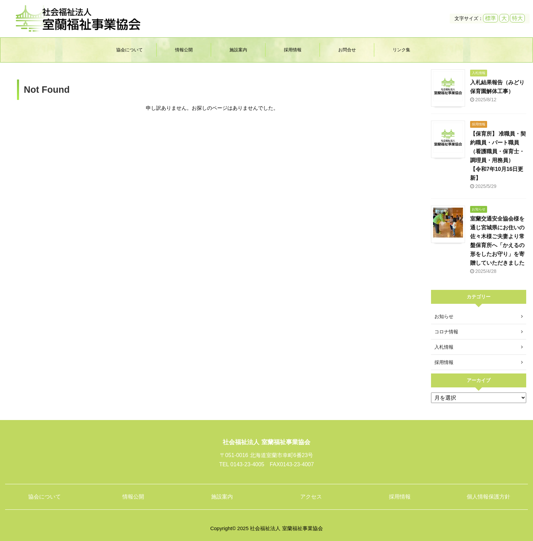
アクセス (311, 497)
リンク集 (401, 49)
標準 (490, 18)
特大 (517, 18)
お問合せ (347, 49)
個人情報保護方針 (488, 497)
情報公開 (184, 49)
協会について (129, 49)
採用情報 (293, 49)
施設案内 (238, 49)
